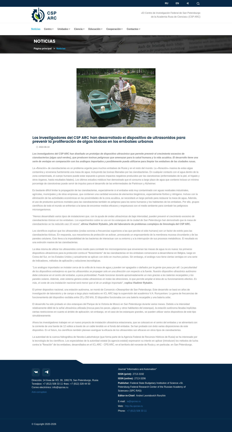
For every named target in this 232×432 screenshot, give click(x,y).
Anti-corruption (39, 392)
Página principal (43, 48)
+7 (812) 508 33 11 (137, 411)
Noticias (61, 48)
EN (177, 3)
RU (166, 3)
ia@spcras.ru (134, 401)
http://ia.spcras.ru (134, 406)
